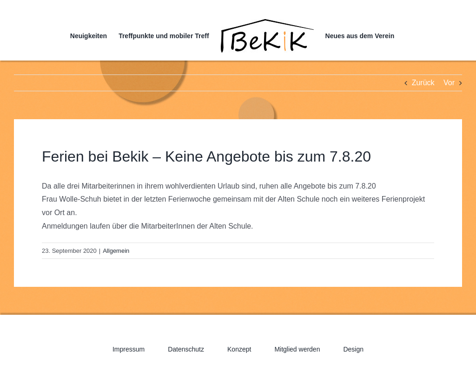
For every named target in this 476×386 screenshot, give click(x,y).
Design (353, 349)
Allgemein (116, 250)
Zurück (423, 83)
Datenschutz (186, 349)
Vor (449, 83)
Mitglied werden (297, 349)
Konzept (239, 349)
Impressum (128, 349)
